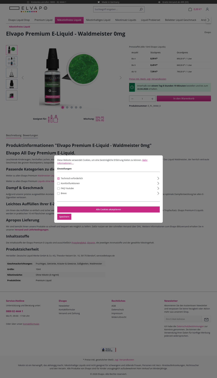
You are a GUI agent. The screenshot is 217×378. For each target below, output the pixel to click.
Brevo (64, 195)
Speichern (64, 219)
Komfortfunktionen (70, 185)
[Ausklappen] (158, 180)
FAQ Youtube (67, 190)
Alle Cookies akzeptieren (108, 212)
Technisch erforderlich (72, 180)
